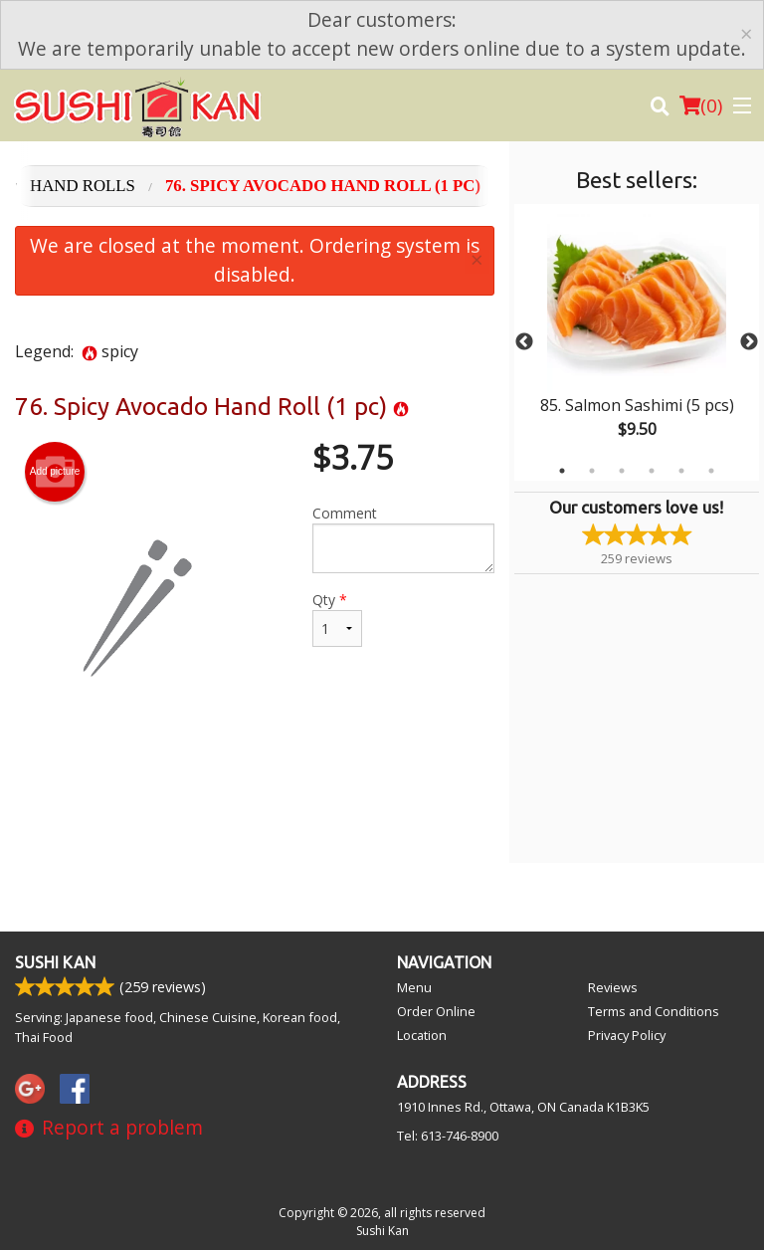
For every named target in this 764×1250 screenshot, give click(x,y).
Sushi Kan (55, 962)
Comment (403, 538)
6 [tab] (711, 471)
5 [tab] (681, 471)
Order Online (436, 1011)
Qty (337, 618)
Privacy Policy (627, 1035)
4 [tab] (652, 471)
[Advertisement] (254, 797)
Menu (414, 987)
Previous (524, 342)
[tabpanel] (636, 342)
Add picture (55, 472)
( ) (700, 105)
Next (749, 342)
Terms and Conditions (653, 1011)
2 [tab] (592, 471)
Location (422, 1035)
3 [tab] (622, 471)
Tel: (447, 1136)
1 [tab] (562, 471)
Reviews (613, 987)
